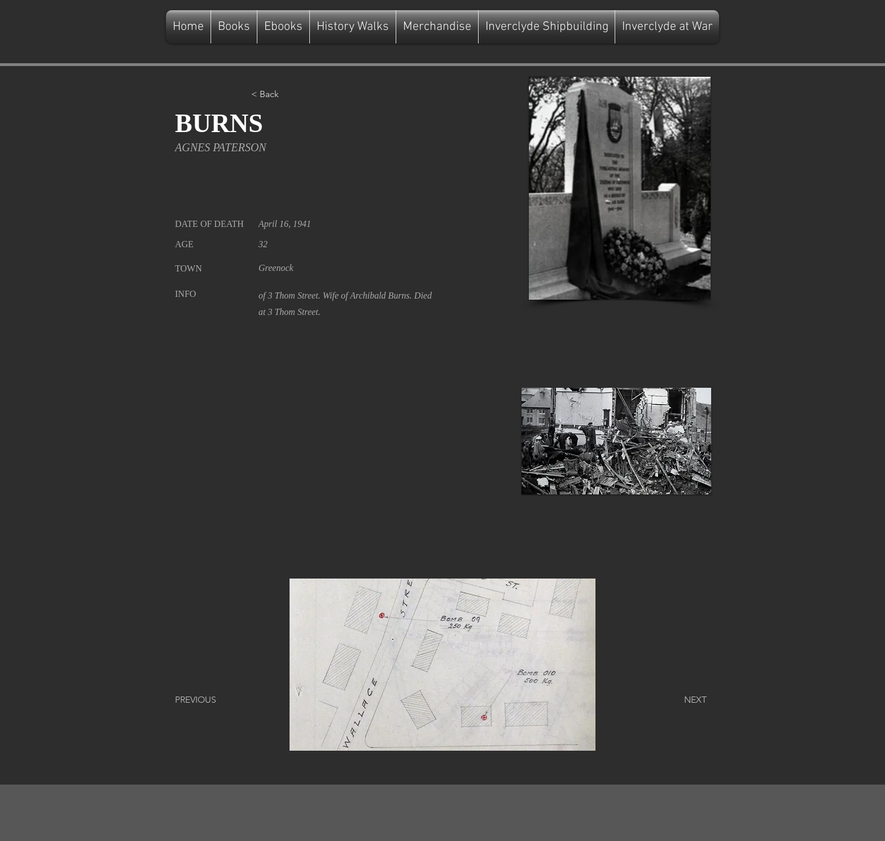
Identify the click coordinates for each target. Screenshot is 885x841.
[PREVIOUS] (212, 700)
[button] (288, 94)
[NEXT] (678, 700)
